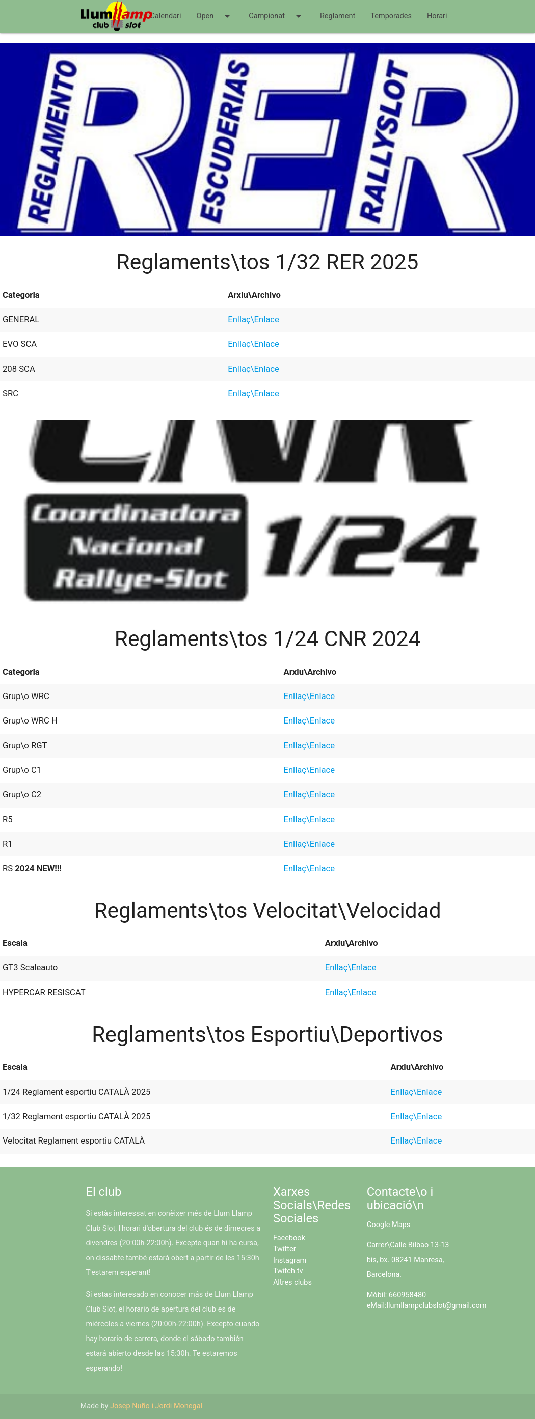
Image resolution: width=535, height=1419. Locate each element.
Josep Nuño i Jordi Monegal (156, 1406)
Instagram (289, 1260)
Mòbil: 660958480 (396, 1295)
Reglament (337, 16)
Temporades (391, 16)
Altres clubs (292, 1282)
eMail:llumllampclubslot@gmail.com (427, 1305)
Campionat (277, 16)
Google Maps (389, 1224)
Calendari (165, 16)
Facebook (289, 1238)
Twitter (284, 1249)
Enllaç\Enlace (253, 319)
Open (214, 16)
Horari (437, 16)
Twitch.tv (288, 1271)
